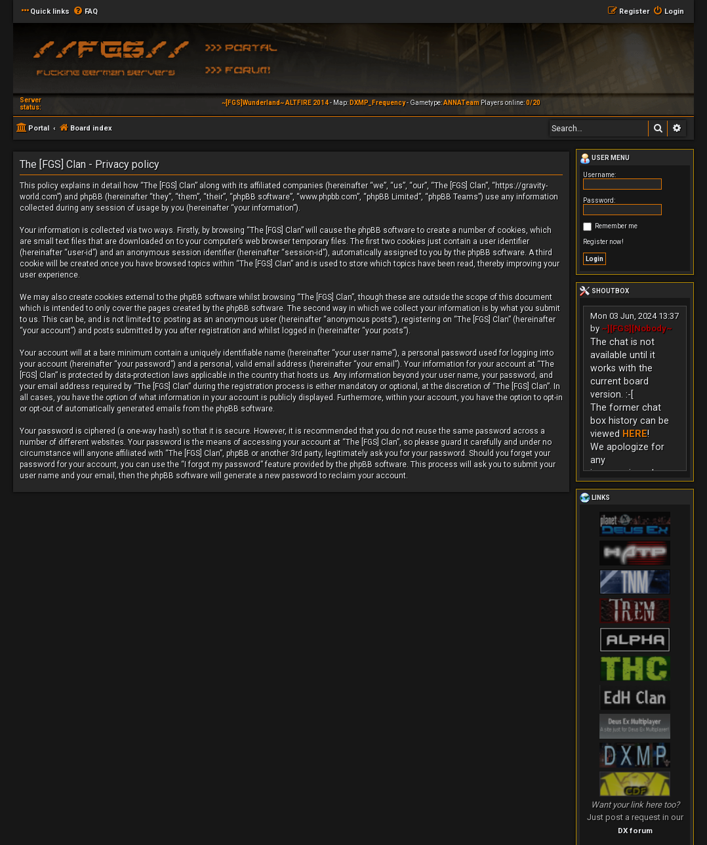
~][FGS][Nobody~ (636, 328)
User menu (605, 159)
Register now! (603, 241)
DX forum (635, 830)
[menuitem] (85, 12)
